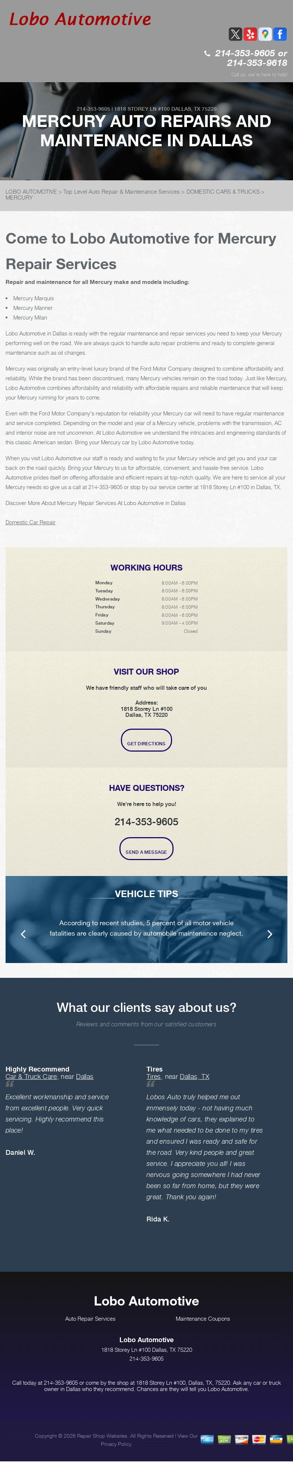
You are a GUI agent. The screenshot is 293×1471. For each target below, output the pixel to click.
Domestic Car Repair (31, 522)
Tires (153, 1076)
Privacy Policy (116, 1444)
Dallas (84, 1076)
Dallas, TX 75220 (194, 109)
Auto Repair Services (90, 1318)
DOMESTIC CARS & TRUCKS (223, 191)
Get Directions (146, 743)
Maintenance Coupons (203, 1318)
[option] (146, 919)
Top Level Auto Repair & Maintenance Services (121, 191)
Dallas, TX (194, 1076)
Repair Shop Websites (102, 1435)
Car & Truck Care (31, 1076)
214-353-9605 (245, 54)
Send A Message (146, 852)
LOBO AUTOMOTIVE (31, 191)
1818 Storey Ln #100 (142, 109)
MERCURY (19, 197)
